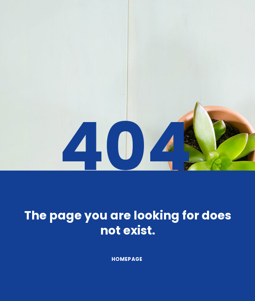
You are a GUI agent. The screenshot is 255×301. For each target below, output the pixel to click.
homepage (131, 259)
